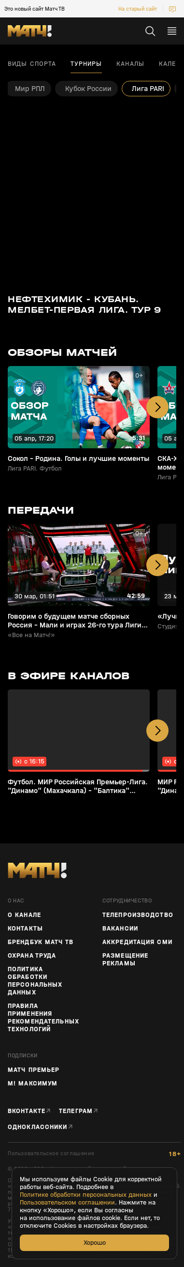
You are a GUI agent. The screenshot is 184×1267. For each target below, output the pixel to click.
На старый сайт (137, 8)
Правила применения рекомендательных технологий (43, 1017)
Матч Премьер (33, 1070)
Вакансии (120, 928)
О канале (24, 915)
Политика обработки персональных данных (35, 980)
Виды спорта (32, 64)
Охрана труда (32, 956)
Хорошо (95, 1242)
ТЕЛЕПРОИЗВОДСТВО (137, 915)
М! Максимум (32, 1083)
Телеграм (76, 1111)
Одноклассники (38, 1127)
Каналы (130, 64)
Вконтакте (26, 1111)
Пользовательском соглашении (67, 1202)
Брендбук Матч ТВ (40, 942)
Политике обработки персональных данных (86, 1195)
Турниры (86, 64)
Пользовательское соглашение (51, 1153)
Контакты (25, 928)
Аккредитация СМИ (137, 942)
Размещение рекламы (125, 959)
